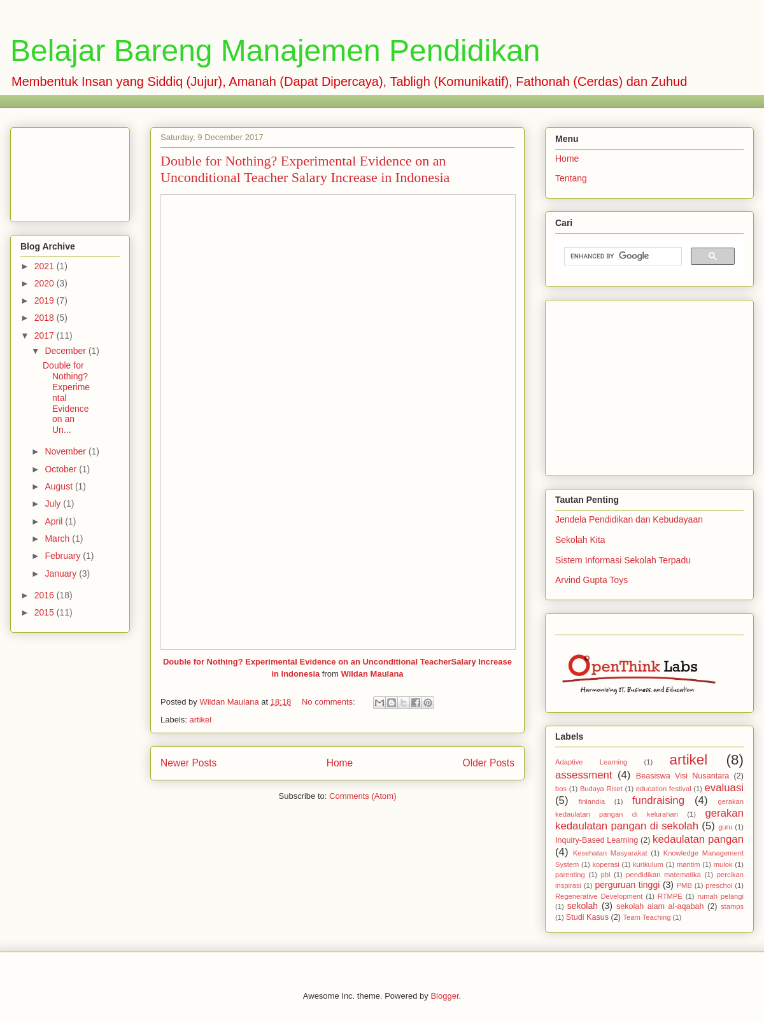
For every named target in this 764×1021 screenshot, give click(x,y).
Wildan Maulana (372, 674)
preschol (718, 885)
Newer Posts (188, 762)
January (62, 573)
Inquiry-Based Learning (596, 840)
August (59, 486)
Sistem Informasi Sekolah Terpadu (623, 560)
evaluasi (724, 788)
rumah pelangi (720, 896)
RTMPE (670, 896)
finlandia (592, 801)
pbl (606, 874)
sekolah (582, 906)
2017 (45, 335)
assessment (583, 775)
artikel (201, 719)
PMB (684, 885)
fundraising (658, 800)
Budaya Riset (601, 788)
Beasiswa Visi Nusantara (683, 775)
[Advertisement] (70, 172)
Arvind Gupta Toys (591, 580)
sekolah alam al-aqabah (660, 906)
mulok (723, 864)
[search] (621, 256)
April (55, 521)
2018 (45, 318)
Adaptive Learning (591, 762)
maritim (688, 864)
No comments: (329, 702)
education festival (663, 788)
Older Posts (488, 762)
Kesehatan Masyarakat (610, 853)
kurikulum (648, 864)
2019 (45, 300)
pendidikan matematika (663, 874)
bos (561, 788)
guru (725, 827)
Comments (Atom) (362, 796)
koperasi (605, 864)
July (54, 503)
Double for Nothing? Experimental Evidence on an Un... (66, 397)
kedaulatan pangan (698, 839)
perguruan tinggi (627, 885)
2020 (45, 283)
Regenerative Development (598, 896)
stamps (732, 906)
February (64, 556)
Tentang (571, 178)
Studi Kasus (587, 917)
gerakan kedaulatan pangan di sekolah (649, 819)
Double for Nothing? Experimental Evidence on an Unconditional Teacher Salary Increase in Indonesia (304, 169)
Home (340, 762)
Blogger (444, 996)
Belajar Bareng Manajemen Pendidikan (275, 50)
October (62, 469)
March (58, 538)
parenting (570, 874)
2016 (45, 595)
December (66, 351)
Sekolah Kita (580, 540)
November (66, 451)
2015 (45, 612)
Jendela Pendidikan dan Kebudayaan (629, 519)
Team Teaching (646, 917)
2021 (45, 266)
